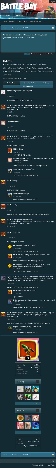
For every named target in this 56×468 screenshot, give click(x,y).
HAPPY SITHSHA (20, 100)
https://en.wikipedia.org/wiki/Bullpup (31, 266)
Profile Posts (11, 83)
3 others (41, 323)
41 (37, 382)
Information (28, 86)
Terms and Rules (38, 465)
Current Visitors (8, 21)
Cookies (27, 54)
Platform (10, 6)
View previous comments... (17, 145)
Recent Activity (22, 21)
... (45, 21)
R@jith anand (18, 327)
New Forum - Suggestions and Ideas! (41, 54)
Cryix (8, 277)
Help (52, 461)
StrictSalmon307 (13, 121)
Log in (52, 2)
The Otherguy (37, 166)
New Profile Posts (36, 21)
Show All (36, 403)
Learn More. (30, 38)
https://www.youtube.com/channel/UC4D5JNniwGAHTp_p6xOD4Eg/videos (31, 222)
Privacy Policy (50, 465)
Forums (7, 15)
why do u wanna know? (31, 446)
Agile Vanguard (24, 214)
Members (19, 15)
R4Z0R (9, 100)
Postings (46, 83)
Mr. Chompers (12, 242)
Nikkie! (9, 91)
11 (37, 410)
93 (38, 374)
